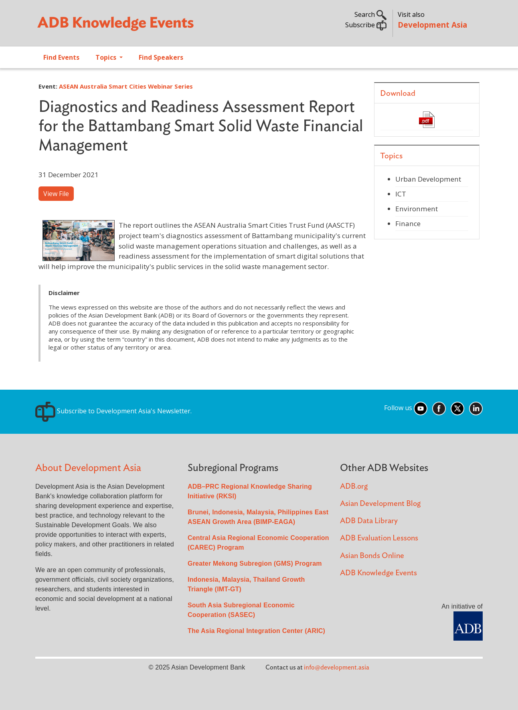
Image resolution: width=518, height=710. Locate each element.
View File (56, 193)
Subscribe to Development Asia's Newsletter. (113, 411)
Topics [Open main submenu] (106, 57)
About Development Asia (88, 468)
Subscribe (365, 24)
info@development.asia (336, 667)
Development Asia (432, 24)
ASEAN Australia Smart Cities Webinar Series (126, 86)
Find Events (61, 57)
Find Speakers (161, 57)
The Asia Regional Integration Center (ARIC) (256, 630)
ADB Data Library (369, 521)
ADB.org (354, 486)
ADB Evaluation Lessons (379, 538)
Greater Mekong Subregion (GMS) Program (255, 563)
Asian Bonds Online (372, 556)
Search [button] (370, 14)
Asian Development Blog (380, 504)
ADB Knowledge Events (378, 573)
